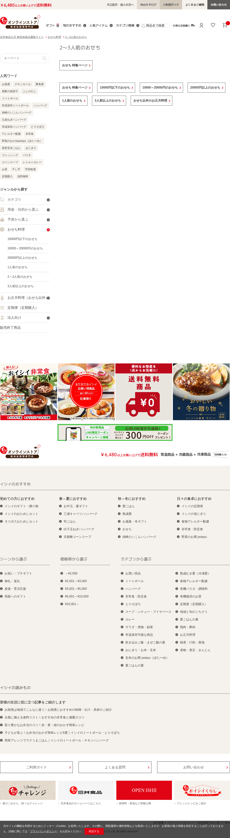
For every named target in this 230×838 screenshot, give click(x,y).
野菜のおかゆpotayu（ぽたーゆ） (22, 140)
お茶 (4, 169)
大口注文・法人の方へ (120, 5)
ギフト (53, 25)
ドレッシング (10, 155)
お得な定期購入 (183, 25)
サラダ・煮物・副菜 (139, 627)
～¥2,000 (71, 573)
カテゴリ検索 (125, 26)
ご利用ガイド (171, 5)
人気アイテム (98, 26)
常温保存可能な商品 (139, 634)
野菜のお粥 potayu (194, 536)
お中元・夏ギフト (76, 506)
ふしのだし (29, 91)
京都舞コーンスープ (77, 536)
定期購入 (7, 176)
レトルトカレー (32, 162)
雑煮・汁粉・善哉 (192, 642)
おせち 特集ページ (74, 65)
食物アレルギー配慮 (195, 521)
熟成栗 (127, 513)
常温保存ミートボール (15, 105)
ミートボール (10, 98)
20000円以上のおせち (205, 87)
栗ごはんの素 (134, 665)
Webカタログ (148, 5)
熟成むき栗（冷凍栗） (195, 573)
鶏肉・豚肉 (187, 627)
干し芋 (16, 169)
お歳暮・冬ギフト (134, 521)
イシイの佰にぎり (194, 513)
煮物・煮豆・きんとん (195, 650)
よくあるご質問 (195, 5)
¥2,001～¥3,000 (76, 581)
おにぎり (30, 148)
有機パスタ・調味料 (194, 588)
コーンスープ (10, 162)
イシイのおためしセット (21, 513)
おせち (127, 529)
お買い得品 (133, 573)
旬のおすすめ (72, 26)
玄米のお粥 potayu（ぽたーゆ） (147, 657)
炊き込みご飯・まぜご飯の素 (145, 642)
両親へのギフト (15, 596)
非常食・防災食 (192, 529)
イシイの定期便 (192, 506)
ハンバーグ (40, 105)
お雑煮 (6, 84)
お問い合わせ (219, 5)
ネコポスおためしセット (21, 521)
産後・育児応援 (15, 588)
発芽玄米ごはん (11, 148)
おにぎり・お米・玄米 (140, 650)
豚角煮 (40, 84)
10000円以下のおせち (115, 87)
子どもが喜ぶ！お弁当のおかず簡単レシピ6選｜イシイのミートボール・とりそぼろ (62, 732)
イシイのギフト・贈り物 (21, 506)
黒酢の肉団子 (10, 91)
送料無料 (22, 176)
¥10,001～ (72, 604)
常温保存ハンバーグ (14, 126)
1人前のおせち (72, 100)
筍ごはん (70, 521)
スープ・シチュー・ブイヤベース (148, 611)
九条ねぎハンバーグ (14, 119)
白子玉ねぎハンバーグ (79, 529)
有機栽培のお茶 (190, 596)
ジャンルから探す (14, 189)
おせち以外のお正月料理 (150, 100)
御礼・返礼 (12, 581)
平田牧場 (30, 169)
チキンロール (23, 84)
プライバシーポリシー (43, 831)
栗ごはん (128, 506)
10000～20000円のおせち (160, 87)
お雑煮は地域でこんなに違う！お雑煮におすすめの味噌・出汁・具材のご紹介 (58, 709)
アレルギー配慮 (11, 133)
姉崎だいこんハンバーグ (16, 112)
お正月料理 (187, 634)
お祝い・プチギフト (18, 573)
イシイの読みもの (15, 687)
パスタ (27, 155)
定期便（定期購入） (194, 604)
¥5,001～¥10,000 (77, 596)
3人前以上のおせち (108, 100)
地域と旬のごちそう (194, 611)
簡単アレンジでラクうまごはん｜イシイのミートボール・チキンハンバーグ (57, 740)
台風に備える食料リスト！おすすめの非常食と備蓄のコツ (44, 717)
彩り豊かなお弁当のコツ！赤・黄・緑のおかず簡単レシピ (44, 725)
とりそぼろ (37, 126)
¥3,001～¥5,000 (76, 588)
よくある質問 (115, 767)
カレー (130, 619)
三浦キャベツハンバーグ (80, 513)
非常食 (29, 133)
